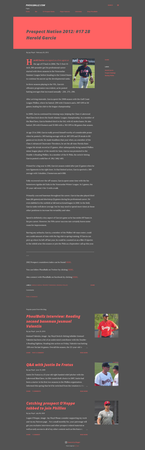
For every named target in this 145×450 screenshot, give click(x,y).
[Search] (110, 5)
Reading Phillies (109, 75)
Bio (36, 11)
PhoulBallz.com (35, 5)
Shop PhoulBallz (92, 11)
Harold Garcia (38, 60)
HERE (68, 262)
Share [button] (107, 60)
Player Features (65, 11)
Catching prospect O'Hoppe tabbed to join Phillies (50, 406)
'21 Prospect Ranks (49, 11)
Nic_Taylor (76, 445)
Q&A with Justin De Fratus (49, 364)
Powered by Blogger (72, 442)
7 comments (36, 391)
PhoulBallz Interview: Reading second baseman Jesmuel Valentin (53, 321)
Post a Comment (31, 296)
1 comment (36, 434)
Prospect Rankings (110, 73)
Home (28, 11)
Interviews (78, 11)
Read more (84, 353)
